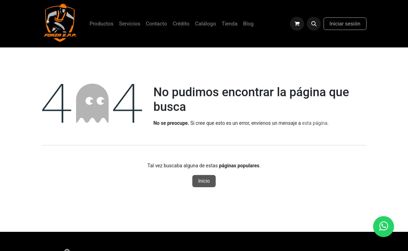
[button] (314, 24)
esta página (314, 123)
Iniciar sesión (344, 24)
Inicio (204, 181)
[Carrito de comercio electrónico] (297, 24)
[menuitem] (101, 24)
